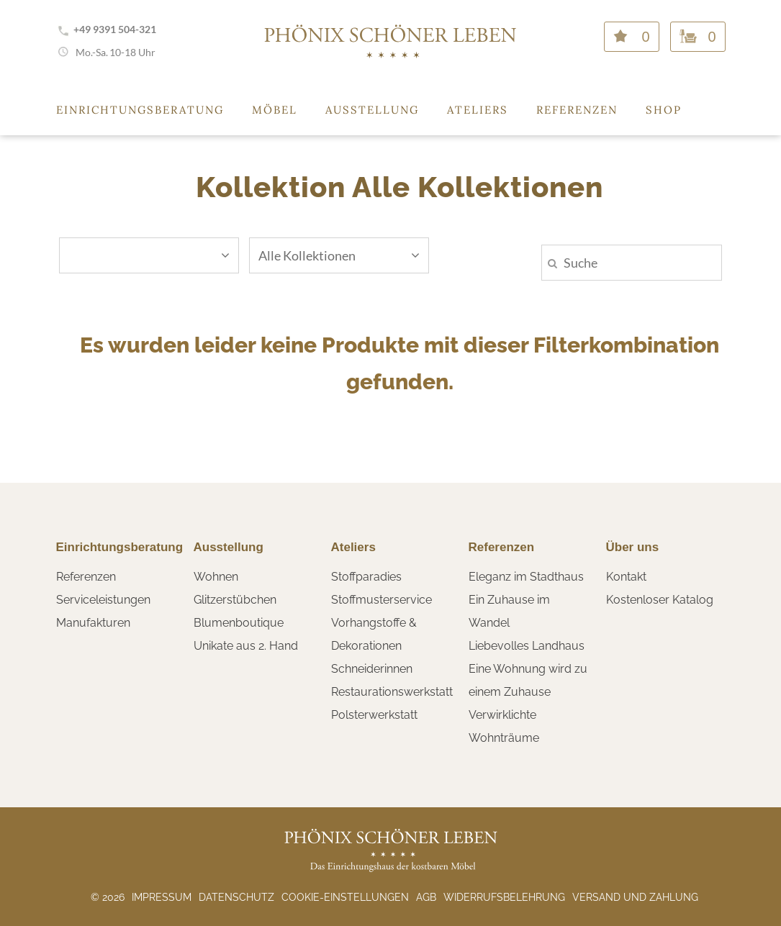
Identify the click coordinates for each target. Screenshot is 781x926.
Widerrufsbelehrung (504, 897)
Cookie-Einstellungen (345, 897)
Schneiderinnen (371, 669)
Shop (664, 110)
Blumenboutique (239, 623)
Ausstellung (372, 110)
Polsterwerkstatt (374, 715)
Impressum (161, 897)
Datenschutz (236, 897)
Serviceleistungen (103, 600)
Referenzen (577, 110)
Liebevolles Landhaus (526, 646)
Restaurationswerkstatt (392, 692)
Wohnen (216, 577)
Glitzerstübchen (235, 600)
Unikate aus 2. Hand (246, 646)
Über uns (632, 547)
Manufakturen (93, 623)
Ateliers (477, 110)
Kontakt (626, 577)
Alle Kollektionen (339, 255)
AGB (426, 897)
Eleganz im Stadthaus (526, 577)
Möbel (274, 110)
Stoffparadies (366, 577)
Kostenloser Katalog (659, 600)
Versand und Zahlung (635, 897)
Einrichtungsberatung (140, 110)
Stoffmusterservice (381, 600)
